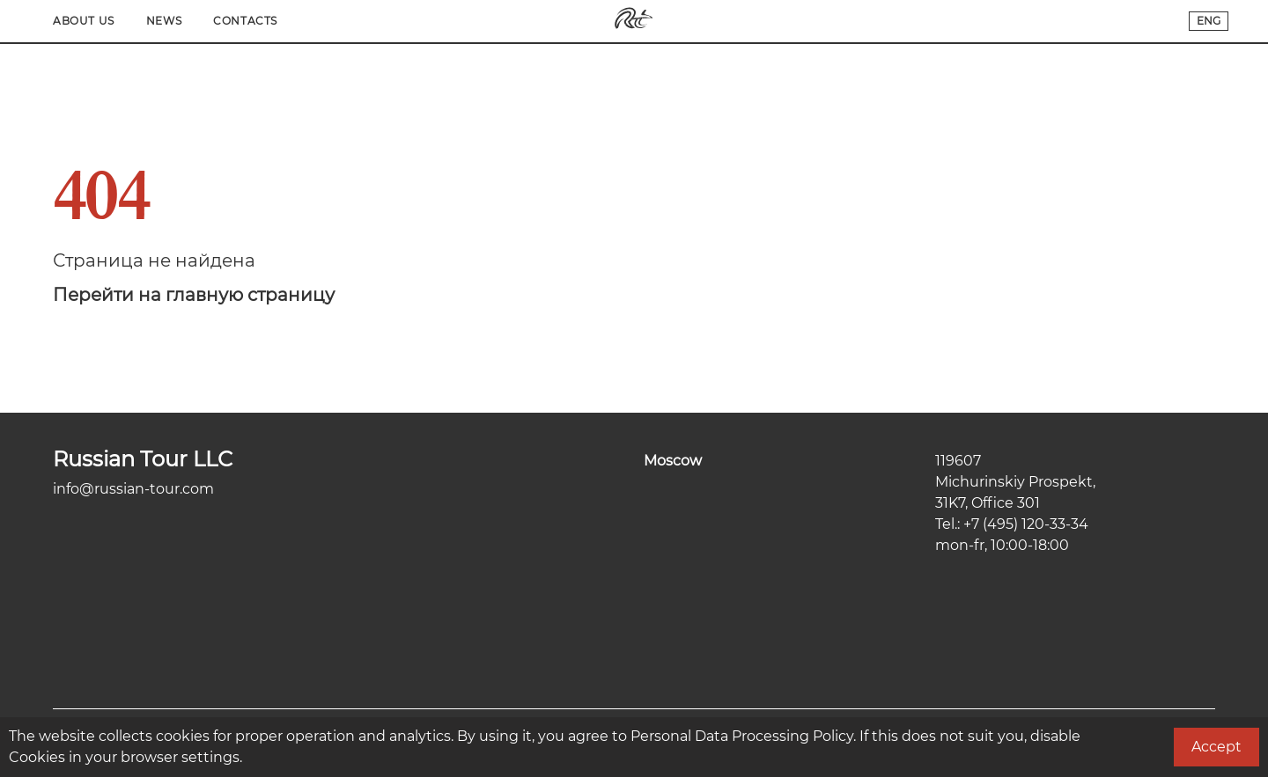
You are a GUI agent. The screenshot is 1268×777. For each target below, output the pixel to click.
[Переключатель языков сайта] (1208, 21)
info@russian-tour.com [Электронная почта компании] (133, 488)
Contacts (1099, 20)
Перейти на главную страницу (194, 294)
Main (69, 20)
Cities (135, 20)
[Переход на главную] (634, 25)
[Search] (266, 21)
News (1018, 20)
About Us (938, 20)
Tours (206, 20)
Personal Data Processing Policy (741, 736)
